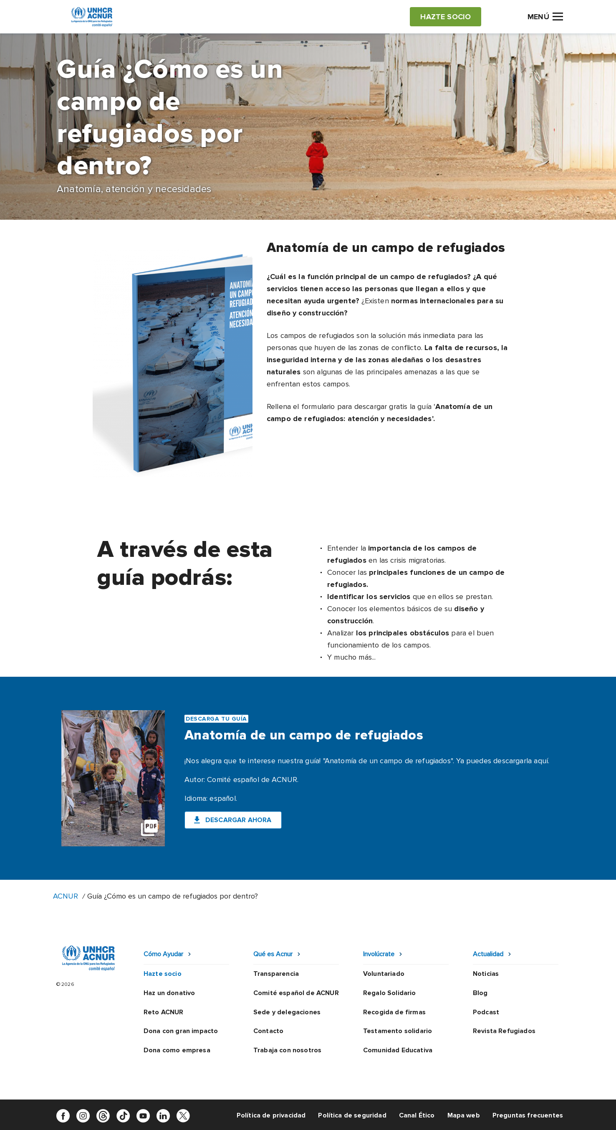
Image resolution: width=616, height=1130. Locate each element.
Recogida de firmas (394, 1012)
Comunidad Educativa (397, 1050)
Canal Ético (417, 1115)
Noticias (486, 974)
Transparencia (276, 974)
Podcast (486, 1012)
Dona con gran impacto (181, 1031)
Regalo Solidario (389, 993)
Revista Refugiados (504, 1031)
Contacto (268, 1031)
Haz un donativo (169, 993)
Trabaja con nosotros (287, 1050)
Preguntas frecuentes (527, 1115)
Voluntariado (383, 974)
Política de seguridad (352, 1115)
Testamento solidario (397, 1031)
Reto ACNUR (164, 1012)
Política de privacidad (271, 1115)
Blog (480, 993)
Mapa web (463, 1115)
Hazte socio (163, 974)
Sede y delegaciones (287, 1012)
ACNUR (65, 896)
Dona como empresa (177, 1050)
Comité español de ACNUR (296, 993)
